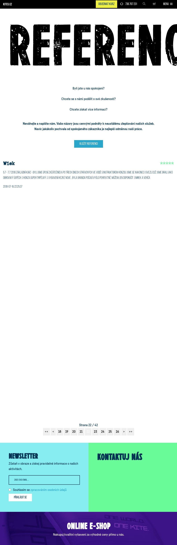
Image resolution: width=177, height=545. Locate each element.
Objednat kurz (106, 4)
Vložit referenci (88, 144)
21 (81, 431)
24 (102, 431)
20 (74, 431)
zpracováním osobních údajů (48, 490)
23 (95, 431)
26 (117, 431)
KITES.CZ (7, 4)
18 (59, 431)
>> (130, 431)
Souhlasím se (40, 490)
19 (66, 431)
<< (46, 431)
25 (110, 431)
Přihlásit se (20, 497)
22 (88, 431)
